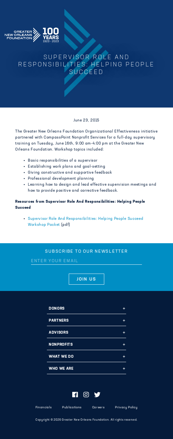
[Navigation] (163, 34)
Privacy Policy (126, 407)
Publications (72, 407)
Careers (98, 407)
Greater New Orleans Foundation (32, 33)
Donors (57, 309)
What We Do (61, 357)
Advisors (58, 333)
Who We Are (61, 369)
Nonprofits (61, 345)
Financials (43, 407)
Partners (58, 321)
